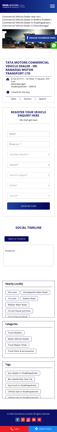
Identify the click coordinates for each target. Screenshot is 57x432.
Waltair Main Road (17, 304)
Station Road (29, 298)
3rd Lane (12, 292)
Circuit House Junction (19, 311)
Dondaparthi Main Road (35, 292)
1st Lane (12, 298)
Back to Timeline (17, 238)
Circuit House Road (17, 317)
